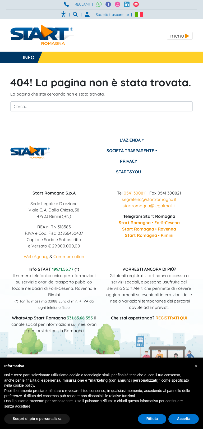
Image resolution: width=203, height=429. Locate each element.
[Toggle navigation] (180, 36)
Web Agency (36, 256)
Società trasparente (112, 14)
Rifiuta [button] (152, 419)
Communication (68, 256)
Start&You (128, 171)
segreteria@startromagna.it (149, 199)
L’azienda (130, 140)
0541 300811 (135, 193)
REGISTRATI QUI (171, 317)
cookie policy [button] (23, 385)
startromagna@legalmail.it (149, 205)
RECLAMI (82, 4)
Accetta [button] (183, 419)
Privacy (128, 161)
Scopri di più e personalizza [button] (37, 419)
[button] (196, 366)
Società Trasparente (130, 150)
